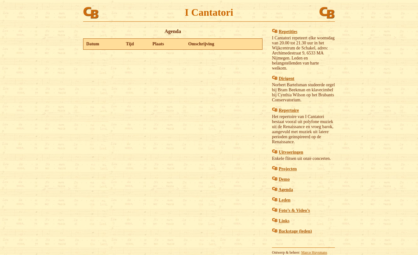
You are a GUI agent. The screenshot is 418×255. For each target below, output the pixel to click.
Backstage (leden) (295, 231)
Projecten (288, 169)
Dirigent (287, 78)
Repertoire (289, 110)
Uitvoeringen (291, 152)
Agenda (286, 189)
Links (284, 220)
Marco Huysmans (314, 253)
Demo (284, 179)
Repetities (288, 31)
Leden (285, 200)
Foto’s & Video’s (294, 210)
